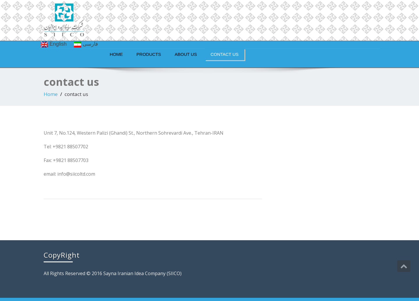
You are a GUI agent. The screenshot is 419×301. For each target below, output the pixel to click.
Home (116, 54)
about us (186, 54)
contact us (225, 54)
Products (148, 54)
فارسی (86, 44)
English (54, 44)
